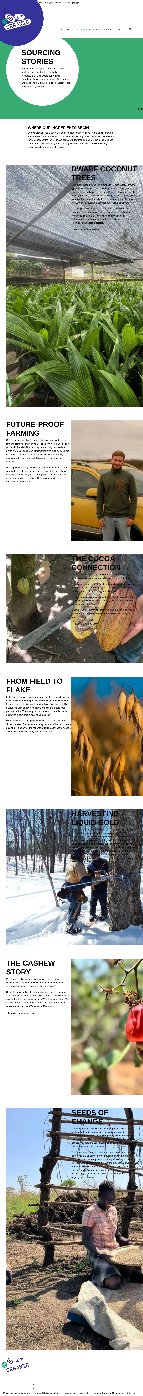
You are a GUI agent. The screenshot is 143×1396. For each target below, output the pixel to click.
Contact (118, 29)
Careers (107, 29)
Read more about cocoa (85, 624)
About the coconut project (86, 230)
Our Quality (96, 29)
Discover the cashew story (21, 1013)
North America (72, 3)
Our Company (81, 29)
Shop (131, 29)
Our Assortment (64, 29)
